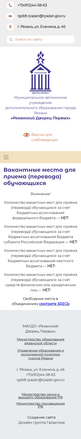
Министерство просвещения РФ (40, 405)
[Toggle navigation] (6, 157)
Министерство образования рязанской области (40, 341)
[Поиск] (40, 39)
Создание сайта (41, 417)
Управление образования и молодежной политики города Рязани (40, 354)
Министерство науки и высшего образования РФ (40, 395)
